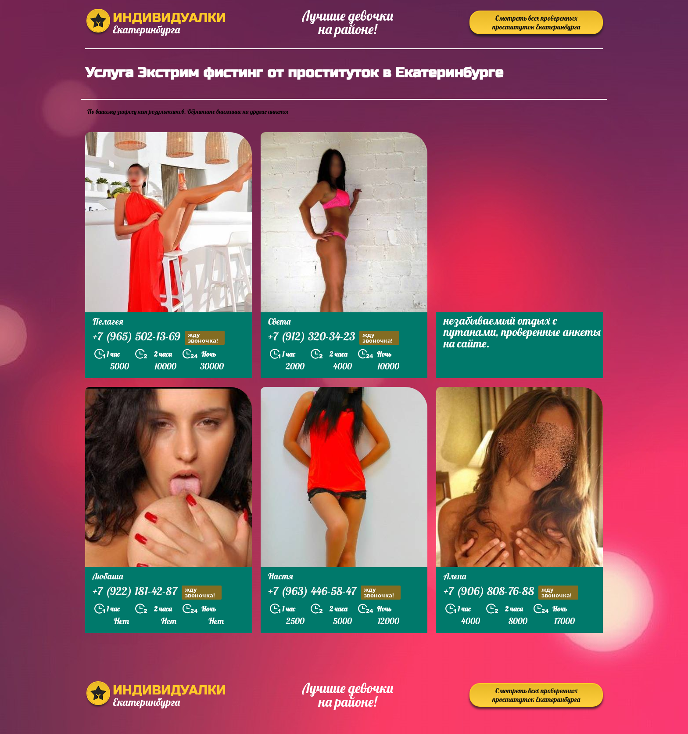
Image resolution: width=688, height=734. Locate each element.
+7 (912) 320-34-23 (333, 337)
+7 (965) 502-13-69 (159, 337)
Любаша (108, 576)
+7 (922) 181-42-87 (157, 592)
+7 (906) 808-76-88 (511, 592)
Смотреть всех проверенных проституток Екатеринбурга (536, 22)
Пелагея (108, 321)
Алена (455, 576)
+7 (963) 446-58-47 (334, 592)
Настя (280, 576)
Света (279, 321)
